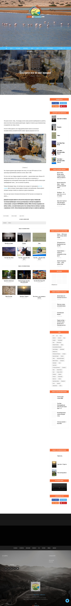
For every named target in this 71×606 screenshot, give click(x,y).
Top (35, 603)
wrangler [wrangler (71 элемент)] (54, 340)
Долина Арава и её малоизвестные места (62, 296)
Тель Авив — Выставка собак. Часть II (39, 258)
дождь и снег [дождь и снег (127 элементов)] (55, 351)
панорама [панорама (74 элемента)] (63, 367)
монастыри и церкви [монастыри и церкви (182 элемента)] (60, 358)
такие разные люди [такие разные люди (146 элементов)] (56, 381)
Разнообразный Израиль (60, 313)
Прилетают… (60, 456)
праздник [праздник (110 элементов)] (54, 374)
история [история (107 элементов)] (64, 353)
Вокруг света (29, 51)
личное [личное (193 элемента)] (62, 356)
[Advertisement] (35, 37)
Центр (38, 48)
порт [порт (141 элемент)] (53, 372)
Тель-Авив (18, 48)
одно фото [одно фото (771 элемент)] (54, 365)
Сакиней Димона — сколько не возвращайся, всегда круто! (61, 253)
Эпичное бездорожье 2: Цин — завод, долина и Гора (61, 262)
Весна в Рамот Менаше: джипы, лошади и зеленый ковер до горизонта (61, 175)
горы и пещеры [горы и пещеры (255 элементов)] (55, 349)
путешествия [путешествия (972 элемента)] (60, 376)
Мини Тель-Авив (9, 296)
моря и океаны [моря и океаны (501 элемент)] (55, 360)
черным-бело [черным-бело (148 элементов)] (55, 385)
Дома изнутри (51, 560)
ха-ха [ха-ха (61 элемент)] (53, 383)
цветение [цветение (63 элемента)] (58, 383)
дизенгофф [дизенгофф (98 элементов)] (62, 349)
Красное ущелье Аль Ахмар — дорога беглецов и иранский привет (61, 185)
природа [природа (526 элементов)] (59, 374)
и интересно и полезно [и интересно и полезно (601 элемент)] (56, 353)
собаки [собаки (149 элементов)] (59, 378)
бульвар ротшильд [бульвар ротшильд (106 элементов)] (55, 344)
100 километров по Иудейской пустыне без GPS (61, 244)
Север (32, 48)
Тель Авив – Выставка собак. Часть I (24, 258)
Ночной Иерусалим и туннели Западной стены (61, 414)
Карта (11, 48)
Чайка (39, 243)
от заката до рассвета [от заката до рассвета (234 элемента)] (56, 367)
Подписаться (54, 284)
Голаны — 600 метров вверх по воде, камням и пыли (62, 235)
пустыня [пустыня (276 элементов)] (54, 376)
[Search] (67, 48)
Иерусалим (25, 48)
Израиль (33, 68)
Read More (12, 564)
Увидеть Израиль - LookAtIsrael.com (39, 594)
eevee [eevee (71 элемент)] (61, 335)
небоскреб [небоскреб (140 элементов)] (62, 360)
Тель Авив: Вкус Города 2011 (39, 281)
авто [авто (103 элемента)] (53, 342)
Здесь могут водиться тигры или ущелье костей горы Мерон (62, 202)
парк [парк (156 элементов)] (53, 369)
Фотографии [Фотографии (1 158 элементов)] (60, 340)
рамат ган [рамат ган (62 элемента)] (54, 378)
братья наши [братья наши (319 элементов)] (59, 342)
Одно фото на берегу (9, 243)
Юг (42, 48)
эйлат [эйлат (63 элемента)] (60, 385)
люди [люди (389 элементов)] (54, 358)
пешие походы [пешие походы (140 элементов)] (59, 369)
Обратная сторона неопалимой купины (61, 305)
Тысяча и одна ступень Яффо (60, 397)
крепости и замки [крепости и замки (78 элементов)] (55, 356)
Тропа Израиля (50, 48)
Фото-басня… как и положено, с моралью (39, 297)
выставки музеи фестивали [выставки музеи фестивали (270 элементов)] (57, 347)
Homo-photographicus (62, 472)
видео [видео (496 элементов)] (62, 344)
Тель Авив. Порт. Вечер (8, 257)
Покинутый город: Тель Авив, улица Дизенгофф (24, 281)
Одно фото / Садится (24, 296)
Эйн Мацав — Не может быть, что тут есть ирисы (61, 194)
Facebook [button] (4, 222)
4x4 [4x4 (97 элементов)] (53, 335)
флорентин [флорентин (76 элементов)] (63, 381)
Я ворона (24, 243)
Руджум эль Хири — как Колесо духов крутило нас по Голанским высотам (61, 322)
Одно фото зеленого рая (9, 281)
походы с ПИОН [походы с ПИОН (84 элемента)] (59, 372)
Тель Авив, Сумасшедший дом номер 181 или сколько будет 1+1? (62, 406)
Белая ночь (51, 561)
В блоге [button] (9, 222)
